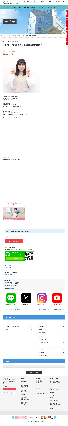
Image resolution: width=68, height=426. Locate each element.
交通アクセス (9, 391)
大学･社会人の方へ (43, 1)
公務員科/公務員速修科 (51, 334)
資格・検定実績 (38, 387)
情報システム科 (51, 327)
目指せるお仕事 (38, 382)
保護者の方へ (35, 1)
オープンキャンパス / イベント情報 (19, 327)
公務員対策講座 (51, 8)
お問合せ (46, 415)
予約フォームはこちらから (15, 242)
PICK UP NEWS (18, 324)
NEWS (19, 334)
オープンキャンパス (41, 8)
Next (55, 419)
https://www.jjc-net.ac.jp (12, 286)
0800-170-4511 (8, 275)
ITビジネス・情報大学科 (51, 357)
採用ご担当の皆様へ (38, 415)
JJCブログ (59, 8)
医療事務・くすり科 (16, 36)
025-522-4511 (7, 386)
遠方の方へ (58, 1)
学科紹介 (20, 8)
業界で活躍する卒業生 (39, 383)
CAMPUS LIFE (8, 36)
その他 (19, 330)
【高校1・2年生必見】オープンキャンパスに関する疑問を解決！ (50, 310)
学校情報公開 (17, 415)
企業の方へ (64, 1)
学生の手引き (24, 415)
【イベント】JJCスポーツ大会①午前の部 (12, 310)
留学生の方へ (51, 1)
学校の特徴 (13, 8)
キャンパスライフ (51, 347)
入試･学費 (33, 8)
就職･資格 (26, 8)
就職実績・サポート (39, 384)
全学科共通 (51, 337)
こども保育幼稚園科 (51, 354)
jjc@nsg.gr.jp (8, 268)
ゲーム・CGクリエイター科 (51, 344)
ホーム (2, 36)
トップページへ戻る (34, 374)
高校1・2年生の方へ (27, 1)
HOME (7, 8)
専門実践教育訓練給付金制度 (40, 395)
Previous (13, 419)
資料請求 (30, 415)
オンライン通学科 (51, 351)
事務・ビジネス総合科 (51, 340)
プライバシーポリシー (8, 415)
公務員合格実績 (38, 385)
